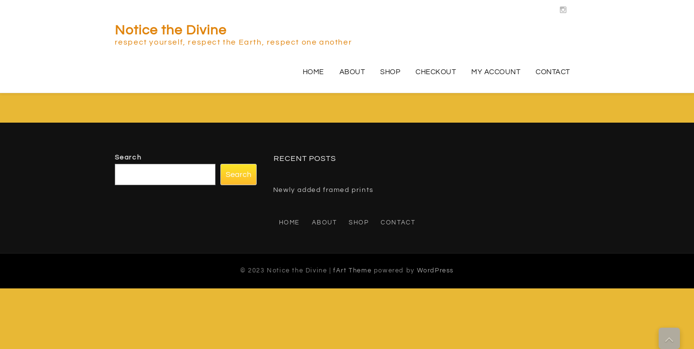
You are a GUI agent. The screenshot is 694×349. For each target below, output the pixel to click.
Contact (553, 72)
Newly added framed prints (323, 190)
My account (495, 72)
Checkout (436, 72)
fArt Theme (352, 270)
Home (313, 72)
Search (128, 157)
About (352, 72)
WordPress (435, 270)
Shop (390, 72)
